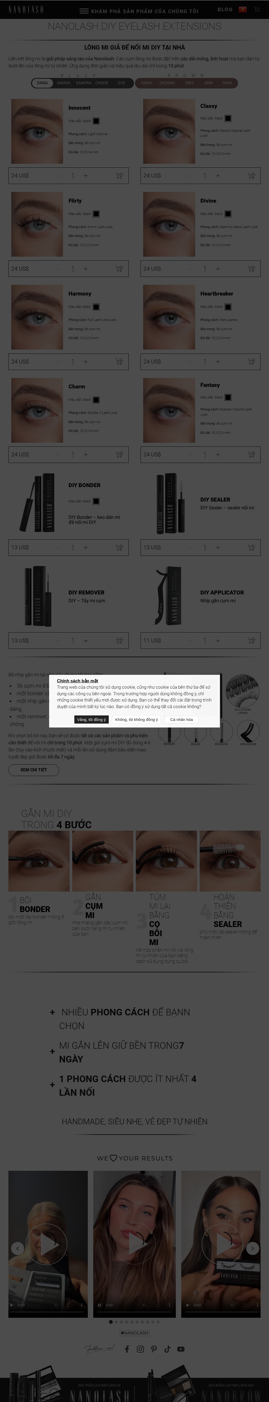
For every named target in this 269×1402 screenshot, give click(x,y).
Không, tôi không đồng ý (136, 719)
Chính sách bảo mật (77, 680)
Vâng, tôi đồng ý (91, 719)
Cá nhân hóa (181, 719)
